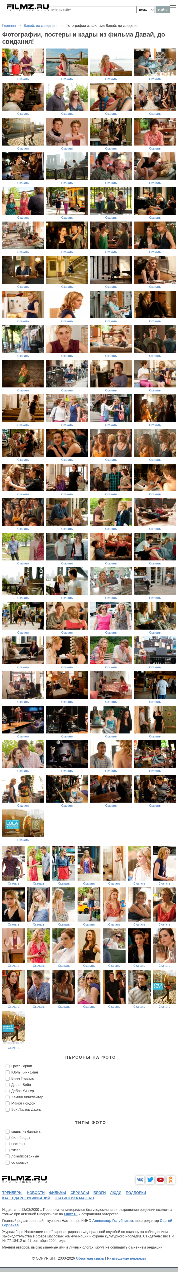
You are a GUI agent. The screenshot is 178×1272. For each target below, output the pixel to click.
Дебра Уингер (22, 1091)
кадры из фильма (25, 1131)
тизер (15, 1150)
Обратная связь (90, 1258)
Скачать (23, 79)
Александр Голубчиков (112, 1221)
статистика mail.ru (74, 1198)
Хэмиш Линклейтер (27, 1097)
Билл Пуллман (23, 1078)
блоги (99, 1193)
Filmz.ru (71, 1214)
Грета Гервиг (21, 1066)
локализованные (25, 1156)
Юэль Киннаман (24, 1072)
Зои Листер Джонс (26, 1109)
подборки (136, 1193)
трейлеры (12, 1193)
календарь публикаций (26, 1198)
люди (115, 1193)
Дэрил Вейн (21, 1085)
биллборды (20, 1138)
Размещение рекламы (126, 1258)
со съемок (19, 1162)
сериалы (79, 1193)
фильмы (57, 1193)
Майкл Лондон (23, 1103)
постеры (18, 1144)
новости (36, 1193)
